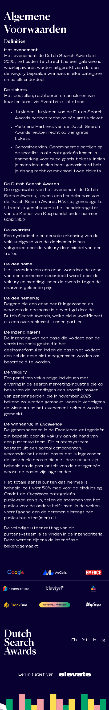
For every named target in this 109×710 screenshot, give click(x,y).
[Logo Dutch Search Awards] (75, 674)
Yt (85, 640)
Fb (74, 640)
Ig (103, 640)
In (94, 640)
